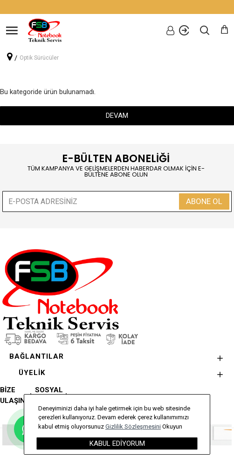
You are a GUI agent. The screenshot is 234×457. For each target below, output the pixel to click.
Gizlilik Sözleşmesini (133, 426)
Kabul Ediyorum (117, 443)
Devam (117, 115)
